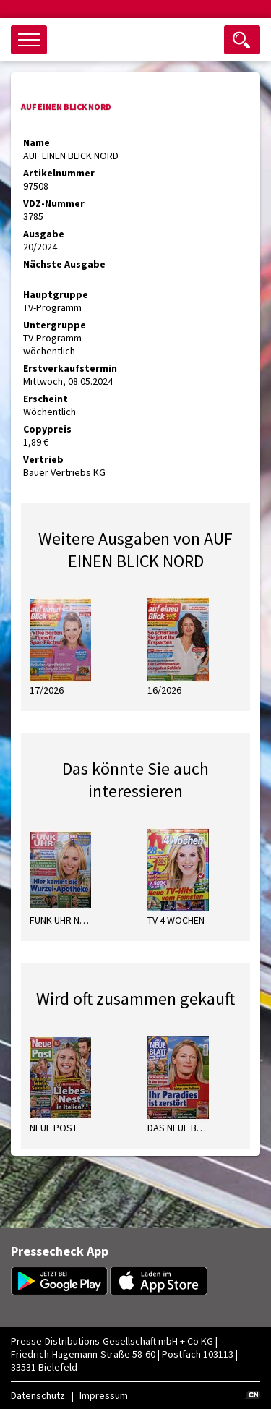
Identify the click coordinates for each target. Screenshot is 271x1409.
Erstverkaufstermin (70, 368)
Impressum (103, 1395)
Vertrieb (43, 459)
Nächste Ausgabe (64, 264)
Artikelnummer (59, 172)
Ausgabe (43, 233)
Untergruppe (54, 324)
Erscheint (45, 398)
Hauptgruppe (55, 294)
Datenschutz (38, 1395)
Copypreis (47, 428)
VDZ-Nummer (54, 203)
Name (36, 142)
